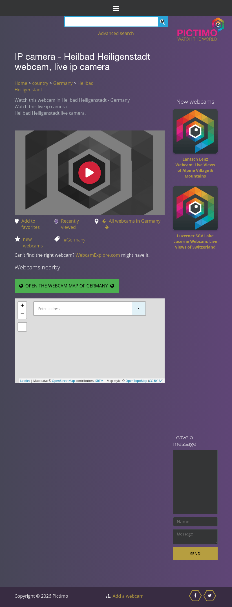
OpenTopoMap (136, 380)
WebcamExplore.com (98, 255)
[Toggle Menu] (116, 8)
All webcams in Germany (134, 221)
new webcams (33, 242)
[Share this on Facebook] (196, 597)
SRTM (99, 380)
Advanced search (116, 33)
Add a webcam (128, 596)
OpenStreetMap (63, 380)
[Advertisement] (195, 343)
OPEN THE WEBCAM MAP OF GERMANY (66, 286)
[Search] (116, 21)
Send (195, 553)
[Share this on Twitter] (210, 597)
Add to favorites (30, 224)
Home (21, 83)
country (40, 83)
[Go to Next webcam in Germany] (105, 227)
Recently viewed (70, 224)
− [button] (22, 314)
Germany (63, 83)
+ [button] (22, 306)
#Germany (74, 240)
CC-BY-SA (155, 380)
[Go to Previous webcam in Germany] (105, 221)
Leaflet (25, 380)
